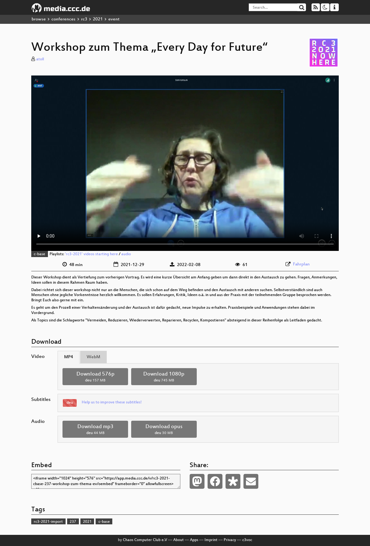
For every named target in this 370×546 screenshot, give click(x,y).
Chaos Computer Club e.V (145, 540)
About (178, 540)
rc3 (84, 19)
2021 (98, 19)
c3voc (247, 540)
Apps (194, 540)
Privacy (230, 540)
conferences (63, 19)
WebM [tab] (93, 357)
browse (39, 19)
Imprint (210, 540)
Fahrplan (301, 264)
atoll (40, 59)
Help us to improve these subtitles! (112, 402)
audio (126, 254)
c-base (39, 254)
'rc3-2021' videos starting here (91, 254)
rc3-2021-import (48, 522)
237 (73, 522)
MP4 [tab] (68, 357)
